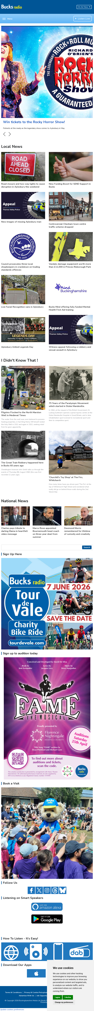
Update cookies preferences (12, 1009)
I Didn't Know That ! (19, 360)
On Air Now (84, 7)
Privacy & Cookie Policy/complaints (38, 992)
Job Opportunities (44, 995)
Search (87, 547)
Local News (11, 146)
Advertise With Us (26, 995)
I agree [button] (57, 997)
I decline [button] (68, 997)
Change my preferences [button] (64, 1002)
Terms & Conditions (13, 992)
